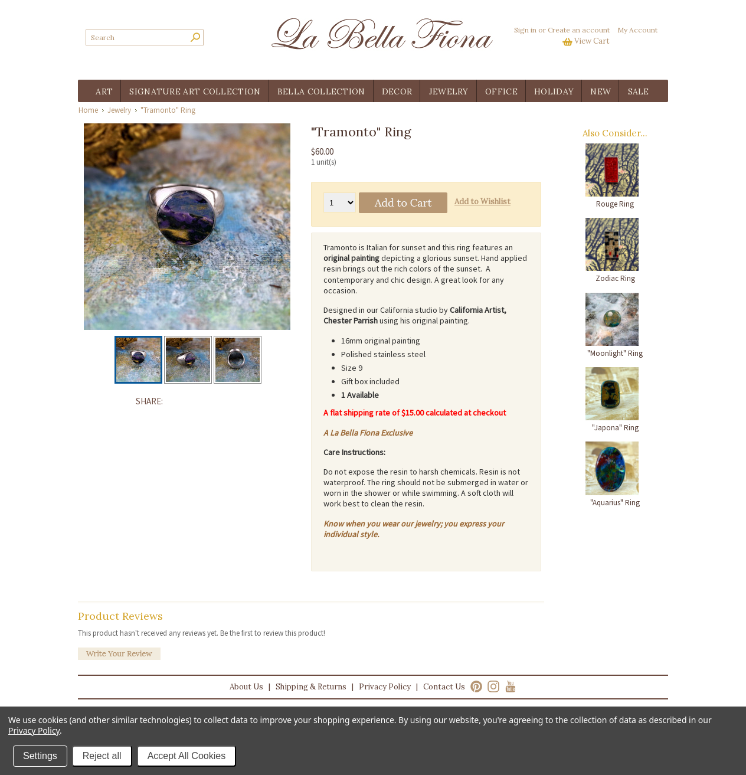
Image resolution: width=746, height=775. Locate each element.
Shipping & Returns (311, 687)
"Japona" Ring (615, 428)
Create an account (579, 29)
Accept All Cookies (187, 756)
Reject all (102, 756)
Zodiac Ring (615, 278)
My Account (637, 29)
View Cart (592, 41)
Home (88, 110)
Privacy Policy (385, 687)
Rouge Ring (615, 204)
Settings (40, 756)
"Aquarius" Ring (615, 503)
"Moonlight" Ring (615, 353)
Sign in (525, 29)
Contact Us (444, 687)
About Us (246, 687)
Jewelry (119, 110)
